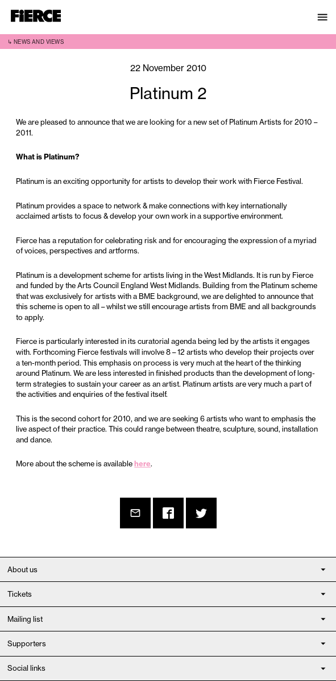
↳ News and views (35, 42)
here (142, 463)
